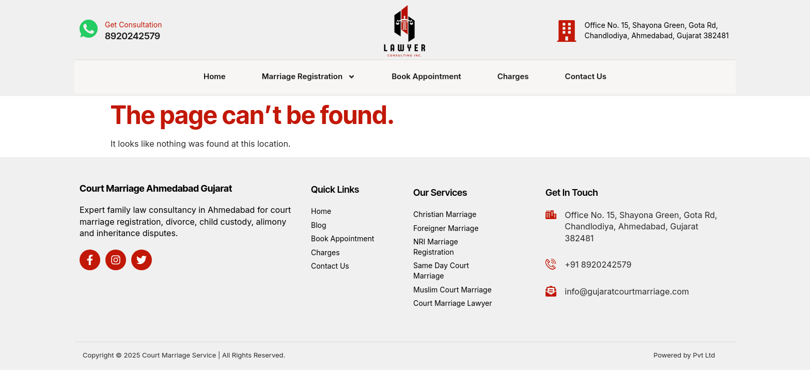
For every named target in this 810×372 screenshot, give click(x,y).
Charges (513, 73)
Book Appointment (426, 73)
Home (215, 73)
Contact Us (585, 73)
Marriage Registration (308, 73)
